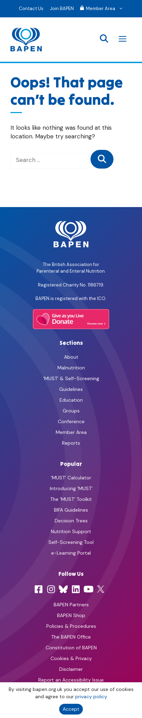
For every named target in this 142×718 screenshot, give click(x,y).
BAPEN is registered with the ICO (70, 298)
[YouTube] (89, 589)
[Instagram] (51, 589)
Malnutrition (71, 368)
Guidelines (71, 389)
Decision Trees (71, 521)
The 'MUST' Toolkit (71, 499)
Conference (71, 421)
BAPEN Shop (71, 615)
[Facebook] (38, 589)
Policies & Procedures (71, 626)
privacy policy (91, 696)
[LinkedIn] (75, 589)
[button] (104, 39)
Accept (71, 709)
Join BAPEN (62, 8)
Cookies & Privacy (71, 658)
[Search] (101, 159)
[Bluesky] (63, 589)
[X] (100, 589)
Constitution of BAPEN (71, 647)
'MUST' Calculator (71, 478)
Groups (71, 411)
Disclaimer (71, 669)
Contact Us (31, 8)
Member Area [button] (103, 8)
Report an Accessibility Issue (71, 680)
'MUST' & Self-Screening (71, 378)
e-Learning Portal (71, 553)
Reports (71, 443)
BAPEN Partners (71, 604)
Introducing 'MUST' (71, 488)
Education (71, 400)
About (71, 357)
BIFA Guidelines (71, 510)
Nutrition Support (71, 531)
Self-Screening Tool (71, 542)
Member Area (71, 432)
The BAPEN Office (71, 637)
